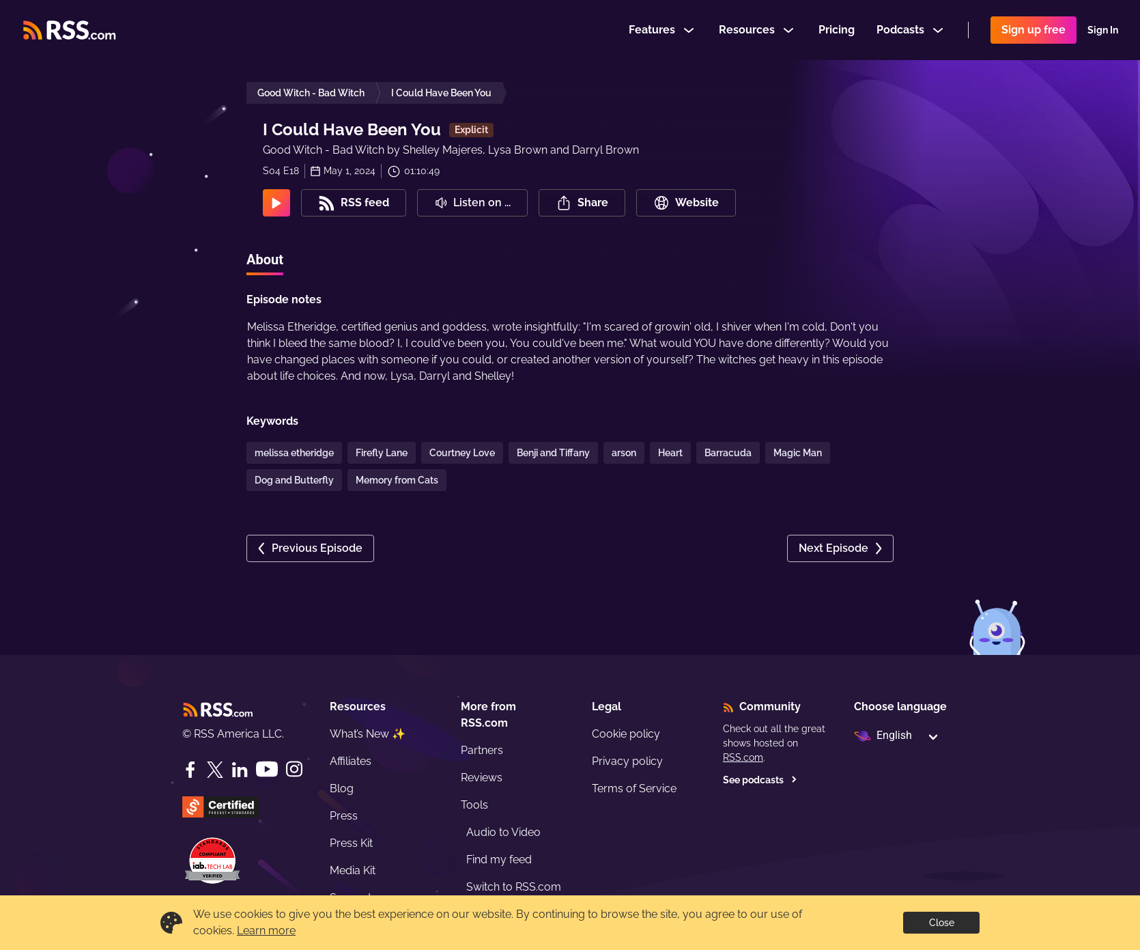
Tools (474, 804)
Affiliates (350, 761)
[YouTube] (267, 769)
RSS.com (743, 757)
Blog (342, 788)
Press (344, 815)
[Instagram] (294, 769)
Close (941, 922)
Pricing (836, 29)
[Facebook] (190, 770)
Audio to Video (503, 832)
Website (686, 203)
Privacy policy (627, 761)
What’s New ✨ (367, 733)
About (264, 259)
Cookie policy (626, 733)
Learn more (266, 930)
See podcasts (760, 779)
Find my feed (499, 859)
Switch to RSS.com (513, 886)
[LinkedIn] (239, 770)
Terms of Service (634, 788)
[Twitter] (215, 770)
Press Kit (351, 843)
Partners (482, 750)
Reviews (481, 777)
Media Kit (352, 870)
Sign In (1102, 30)
